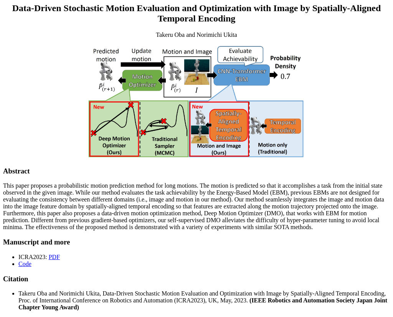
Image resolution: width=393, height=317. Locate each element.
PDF (54, 257)
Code (24, 264)
